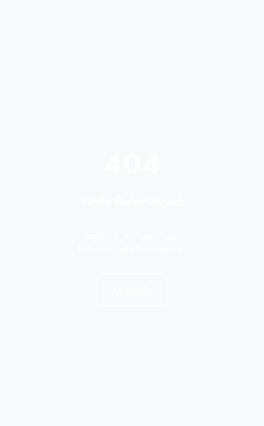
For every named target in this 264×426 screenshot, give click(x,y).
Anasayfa (132, 289)
